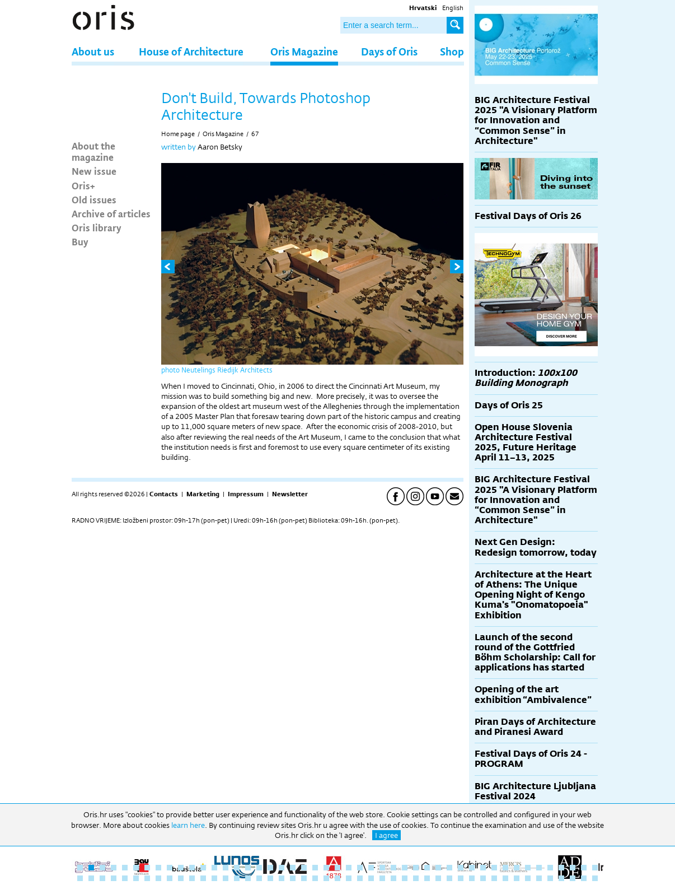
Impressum (246, 494)
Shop (452, 51)
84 (483, 878)
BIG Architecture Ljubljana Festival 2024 (535, 791)
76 (393, 878)
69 (315, 878)
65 (270, 878)
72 (348, 878)
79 (427, 878)
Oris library (96, 227)
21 (304, 867)
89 (539, 878)
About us (93, 51)
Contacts (163, 494)
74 (371, 878)
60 (214, 878)
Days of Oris (389, 51)
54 (147, 878)
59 (203, 878)
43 (550, 867)
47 (595, 867)
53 (136, 878)
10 (181, 867)
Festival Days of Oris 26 (528, 216)
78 (416, 878)
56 (169, 878)
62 (237, 878)
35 (460, 867)
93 (584, 878)
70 (326, 878)
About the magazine (93, 151)
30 (404, 867)
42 (539, 867)
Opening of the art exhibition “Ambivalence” (533, 694)
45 (572, 867)
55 (158, 878)
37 (483, 867)
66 (281, 878)
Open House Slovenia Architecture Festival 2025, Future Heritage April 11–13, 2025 (525, 442)
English (452, 7)
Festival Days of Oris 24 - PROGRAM (531, 759)
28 (382, 867)
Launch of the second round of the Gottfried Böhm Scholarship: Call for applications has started (535, 652)
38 (494, 867)
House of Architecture (191, 51)
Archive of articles (111, 213)
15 (237, 867)
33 (438, 867)
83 (472, 878)
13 (214, 867)
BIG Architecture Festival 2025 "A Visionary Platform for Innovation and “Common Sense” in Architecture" (536, 120)
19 (281, 867)
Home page (178, 133)
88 (528, 878)
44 (561, 867)
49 (91, 878)
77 (404, 878)
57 (181, 878)
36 (472, 867)
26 (360, 867)
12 (203, 867)
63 (248, 878)
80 (438, 878)
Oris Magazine (304, 51)
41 (528, 867)
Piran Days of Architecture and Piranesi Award (535, 727)
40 (516, 867)
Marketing (202, 494)
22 (315, 867)
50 (102, 878)
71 (337, 878)
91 (561, 878)
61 (225, 878)
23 (326, 867)
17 (259, 867)
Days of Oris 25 (509, 405)
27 (371, 867)
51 (113, 878)
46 (584, 867)
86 (505, 878)
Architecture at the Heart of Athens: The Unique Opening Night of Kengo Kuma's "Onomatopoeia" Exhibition (533, 595)
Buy (80, 241)
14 (225, 867)
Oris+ (83, 185)
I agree (386, 835)
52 (125, 878)
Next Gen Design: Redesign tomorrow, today (536, 547)
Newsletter (290, 494)
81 (449, 878)
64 (259, 878)
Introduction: (526, 378)
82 (460, 878)
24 (337, 867)
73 (360, 878)
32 (427, 867)
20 (293, 867)
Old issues (94, 199)
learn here (188, 825)
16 (248, 867)
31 (416, 867)
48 (80, 878)
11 (192, 867)
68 (304, 878)
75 (382, 878)
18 (270, 867)
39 (505, 867)
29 (393, 867)
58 (192, 878)
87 (516, 878)
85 (494, 878)
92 (572, 878)
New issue (94, 171)
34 (449, 867)
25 (348, 867)
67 (255, 133)
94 (595, 878)
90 (550, 878)
